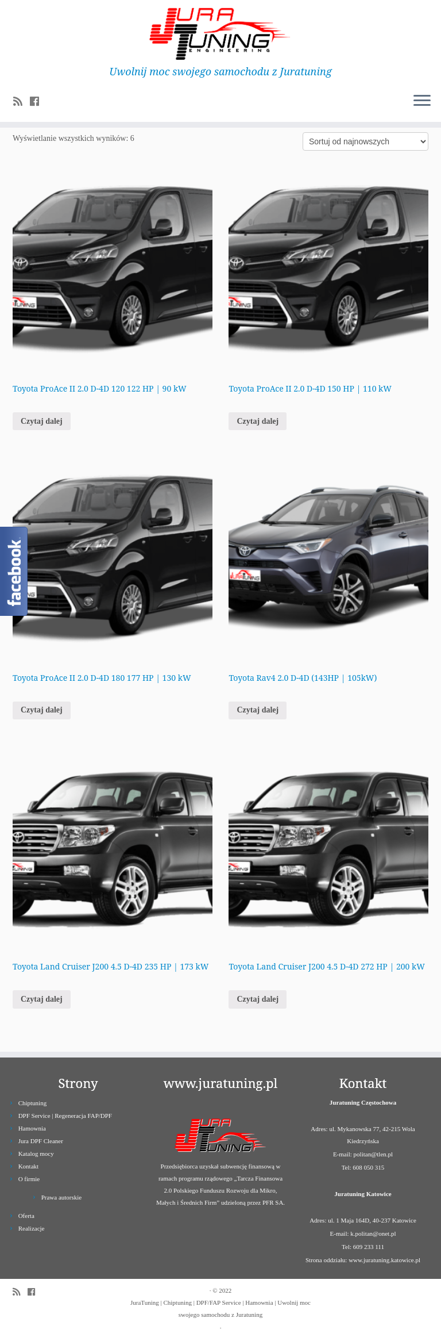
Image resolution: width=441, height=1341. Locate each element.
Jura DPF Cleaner (40, 1140)
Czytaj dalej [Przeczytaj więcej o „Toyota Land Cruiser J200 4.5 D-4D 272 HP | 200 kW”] (257, 999)
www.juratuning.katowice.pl (384, 1259)
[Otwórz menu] (422, 101)
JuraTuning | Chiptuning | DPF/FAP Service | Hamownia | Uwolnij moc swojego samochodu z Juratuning (220, 1308)
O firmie (29, 1178)
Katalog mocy (36, 1153)
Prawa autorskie (61, 1197)
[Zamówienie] (365, 141)
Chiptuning (32, 1102)
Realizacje (31, 1228)
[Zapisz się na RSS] (21, 102)
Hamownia (32, 1128)
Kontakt (28, 1166)
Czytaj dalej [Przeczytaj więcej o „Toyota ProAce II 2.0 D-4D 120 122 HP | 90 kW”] (42, 421)
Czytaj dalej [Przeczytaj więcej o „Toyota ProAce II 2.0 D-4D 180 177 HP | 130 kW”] (42, 710)
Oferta (26, 1215)
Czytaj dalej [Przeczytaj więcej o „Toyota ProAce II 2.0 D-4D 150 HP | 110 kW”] (257, 421)
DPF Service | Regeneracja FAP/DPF (65, 1115)
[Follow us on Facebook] (38, 102)
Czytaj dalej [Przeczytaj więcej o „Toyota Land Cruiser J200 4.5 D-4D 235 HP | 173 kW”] (42, 999)
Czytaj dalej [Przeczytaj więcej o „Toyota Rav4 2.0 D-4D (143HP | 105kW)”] (257, 710)
